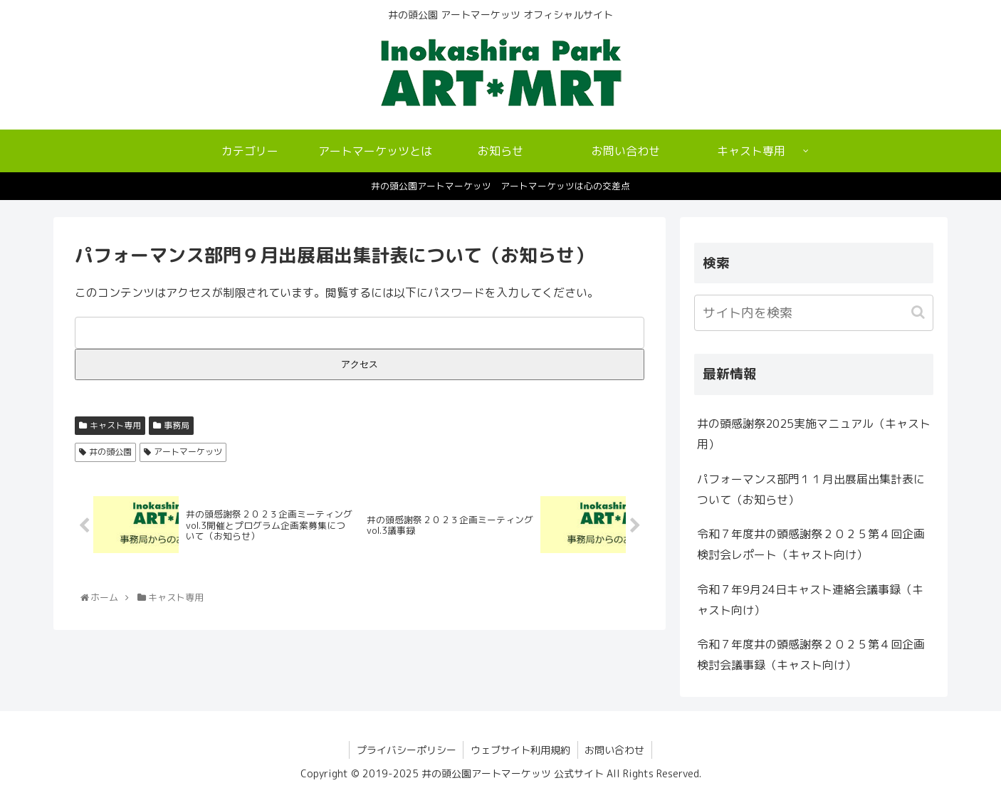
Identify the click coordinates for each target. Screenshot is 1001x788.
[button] (919, 312)
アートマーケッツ (188, 452)
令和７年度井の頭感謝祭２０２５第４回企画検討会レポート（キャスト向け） (811, 544)
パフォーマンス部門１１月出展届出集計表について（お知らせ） (811, 489)
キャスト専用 (115, 425)
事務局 (176, 425)
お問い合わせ (615, 750)
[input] (813, 313)
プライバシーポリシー (406, 750)
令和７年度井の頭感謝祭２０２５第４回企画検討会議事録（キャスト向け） (811, 654)
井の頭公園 (110, 452)
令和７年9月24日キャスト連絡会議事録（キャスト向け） (810, 600)
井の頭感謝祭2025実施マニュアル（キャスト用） (814, 434)
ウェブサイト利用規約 (520, 750)
